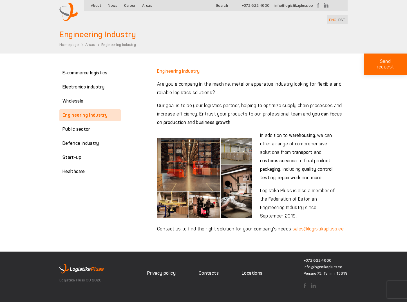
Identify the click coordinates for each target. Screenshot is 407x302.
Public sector (76, 129)
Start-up (71, 157)
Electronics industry (83, 87)
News (112, 5)
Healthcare (73, 171)
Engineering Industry (85, 115)
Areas (147, 5)
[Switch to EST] (341, 19)
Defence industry (80, 143)
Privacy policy (161, 273)
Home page (69, 45)
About (96, 5)
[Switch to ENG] (332, 19)
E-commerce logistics (84, 73)
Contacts (209, 273)
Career (130, 5)
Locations (252, 273)
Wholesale (72, 101)
